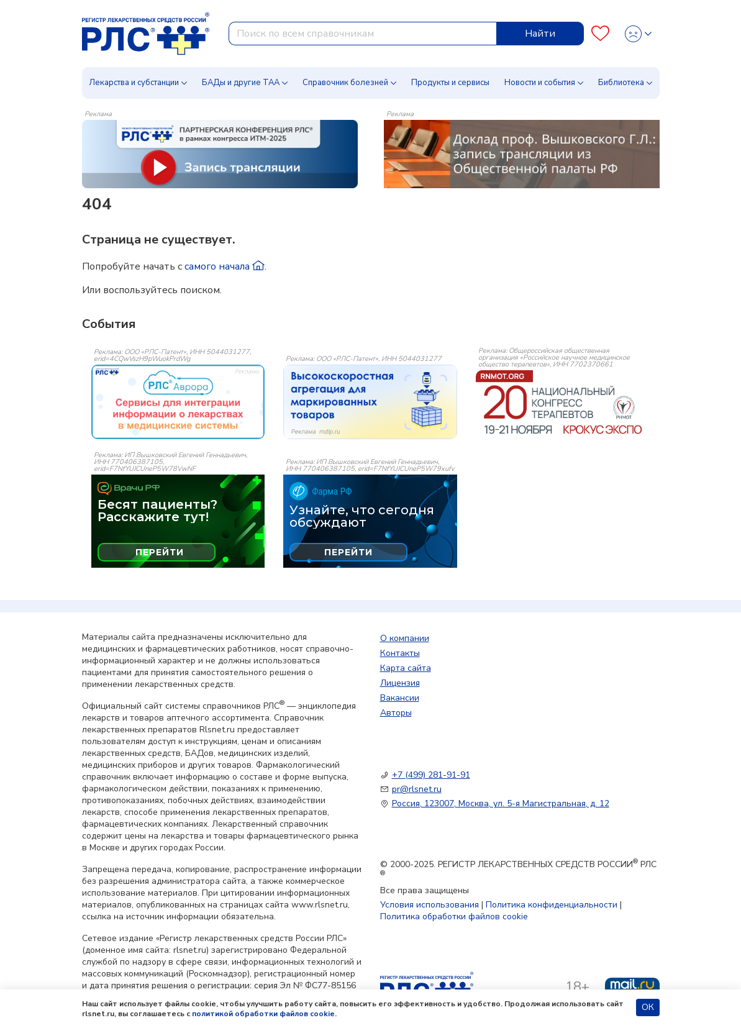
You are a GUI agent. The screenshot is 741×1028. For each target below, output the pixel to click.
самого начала (224, 266)
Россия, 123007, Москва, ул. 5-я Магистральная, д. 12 (500, 803)
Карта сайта (405, 668)
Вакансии (399, 698)
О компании (404, 638)
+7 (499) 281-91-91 (431, 775)
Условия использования (429, 905)
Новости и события (539, 82)
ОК (648, 1007)
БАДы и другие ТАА (241, 82)
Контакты (400, 653)
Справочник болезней (345, 82)
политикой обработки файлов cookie (263, 1014)
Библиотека (621, 82)
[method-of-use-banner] (220, 153)
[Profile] (638, 34)
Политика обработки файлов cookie (454, 916)
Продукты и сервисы (450, 82)
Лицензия (400, 683)
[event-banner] (178, 402)
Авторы (396, 713)
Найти (540, 33)
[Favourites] (600, 33)
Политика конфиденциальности (551, 905)
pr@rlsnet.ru (417, 789)
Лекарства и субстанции (134, 82)
